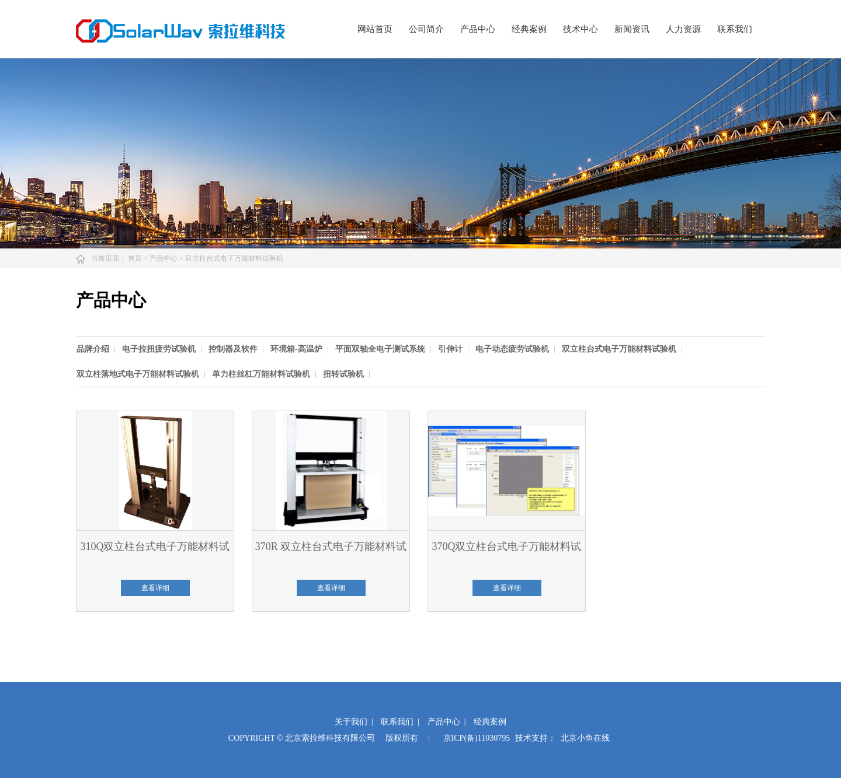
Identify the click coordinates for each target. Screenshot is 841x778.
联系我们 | (400, 721)
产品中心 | (447, 721)
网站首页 (374, 29)
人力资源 (683, 29)
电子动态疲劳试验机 (512, 349)
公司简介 (426, 29)
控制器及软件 (233, 349)
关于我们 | (354, 721)
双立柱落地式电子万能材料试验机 (138, 374)
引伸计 (450, 349)
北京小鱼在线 (585, 738)
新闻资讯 (631, 29)
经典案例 (529, 29)
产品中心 (477, 29)
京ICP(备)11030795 (476, 738)
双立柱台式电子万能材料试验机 (234, 258)
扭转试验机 (343, 374)
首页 (136, 258)
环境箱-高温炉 (296, 349)
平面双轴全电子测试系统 (380, 349)
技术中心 (580, 29)
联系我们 (734, 29)
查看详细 (155, 588)
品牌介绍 (93, 349)
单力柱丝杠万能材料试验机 (261, 374)
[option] (98, 349)
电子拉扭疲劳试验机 (159, 349)
